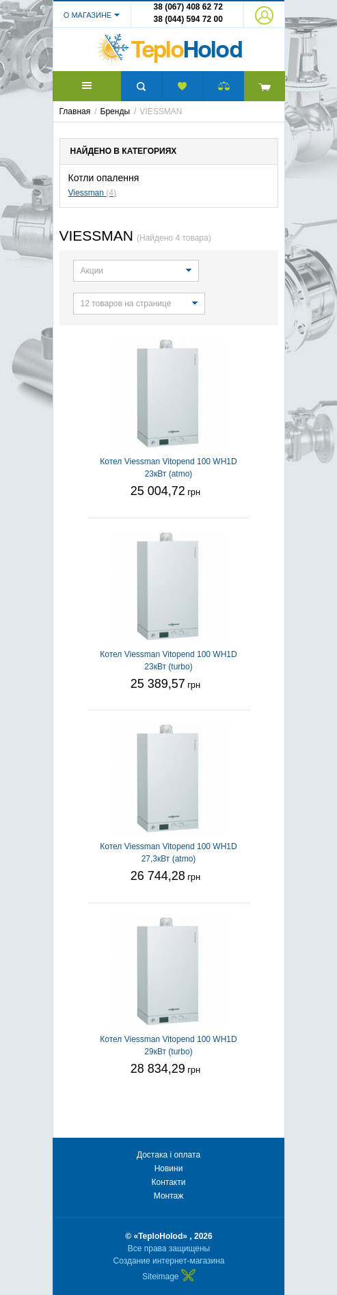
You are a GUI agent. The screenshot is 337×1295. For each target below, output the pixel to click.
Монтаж (169, 1196)
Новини (168, 1168)
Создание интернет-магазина (169, 1261)
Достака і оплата (168, 1155)
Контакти (169, 1182)
